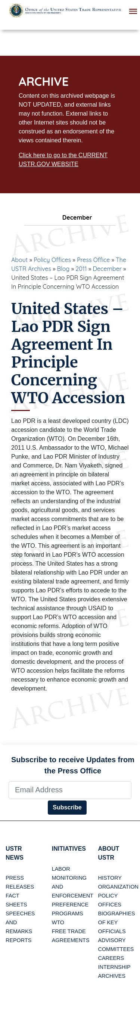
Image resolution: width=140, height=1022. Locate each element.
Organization (118, 887)
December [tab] (70, 217)
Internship (114, 967)
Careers (111, 958)
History (110, 878)
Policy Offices (52, 259)
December (107, 268)
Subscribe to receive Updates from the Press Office (72, 765)
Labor (61, 869)
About (19, 259)
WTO (58, 922)
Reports (18, 940)
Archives (112, 976)
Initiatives (69, 848)
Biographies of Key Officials (116, 922)
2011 (81, 268)
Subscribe (67, 807)
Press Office (93, 259)
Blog (63, 268)
